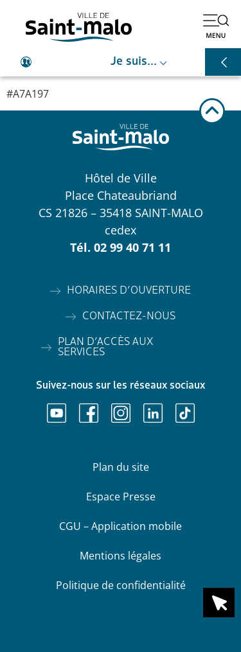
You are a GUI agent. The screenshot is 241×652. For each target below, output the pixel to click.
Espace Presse (121, 496)
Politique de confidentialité (121, 585)
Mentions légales (120, 556)
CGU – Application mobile (120, 526)
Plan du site (121, 467)
